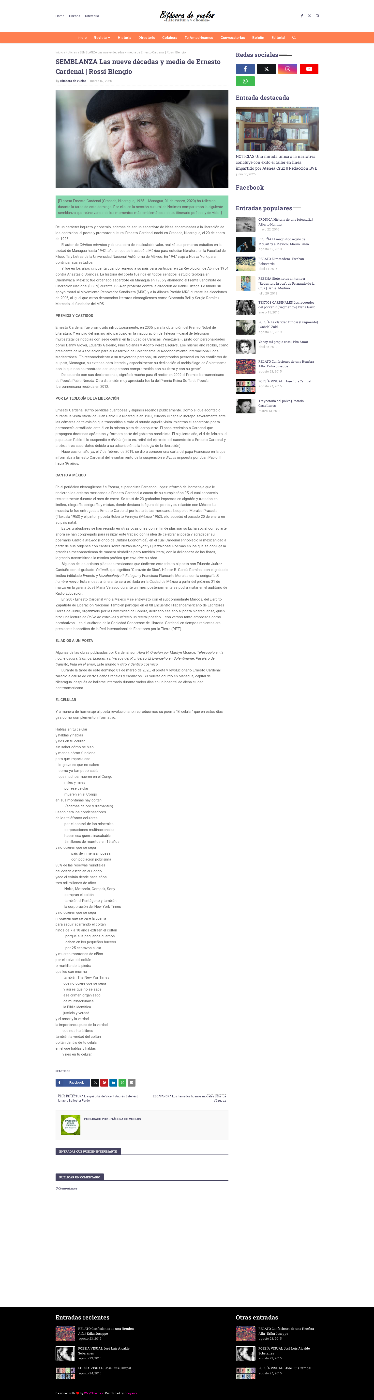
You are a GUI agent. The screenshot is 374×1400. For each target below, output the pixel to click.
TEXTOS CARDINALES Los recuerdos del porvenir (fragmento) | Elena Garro (286, 304)
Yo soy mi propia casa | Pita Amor (283, 342)
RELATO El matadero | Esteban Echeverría (281, 261)
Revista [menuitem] (100, 37)
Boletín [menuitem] (258, 37)
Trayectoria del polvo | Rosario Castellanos (281, 403)
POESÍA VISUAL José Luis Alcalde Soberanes (104, 1350)
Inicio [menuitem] (82, 37)
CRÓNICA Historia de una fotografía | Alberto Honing (285, 222)
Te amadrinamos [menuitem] (199, 37)
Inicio (59, 52)
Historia (74, 16)
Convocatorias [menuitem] (233, 37)
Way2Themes (93, 1393)
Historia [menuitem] (124, 37)
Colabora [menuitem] (169, 37)
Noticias (71, 52)
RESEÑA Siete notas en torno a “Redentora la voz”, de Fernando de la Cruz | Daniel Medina (286, 283)
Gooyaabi (130, 1393)
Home (60, 16)
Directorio (92, 16)
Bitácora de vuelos (73, 81)
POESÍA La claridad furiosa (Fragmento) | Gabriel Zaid (288, 324)
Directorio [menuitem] (146, 37)
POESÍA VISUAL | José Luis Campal (284, 381)
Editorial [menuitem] (278, 37)
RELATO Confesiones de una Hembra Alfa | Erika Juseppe (286, 364)
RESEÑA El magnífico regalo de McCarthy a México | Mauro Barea (283, 241)
